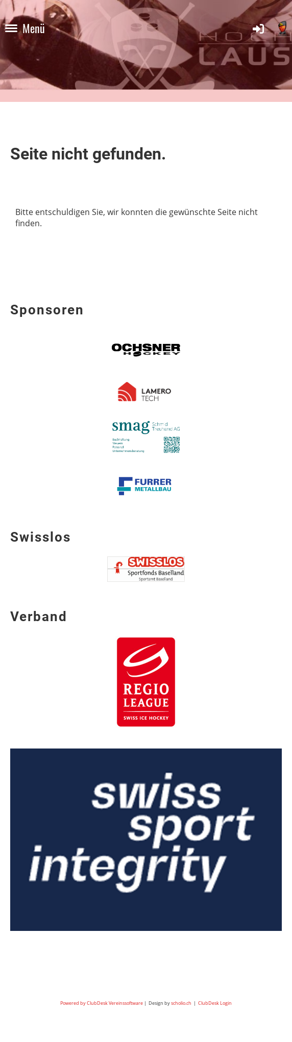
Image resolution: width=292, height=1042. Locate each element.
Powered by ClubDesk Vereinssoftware (101, 1003)
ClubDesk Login (215, 1003)
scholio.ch (181, 1003)
